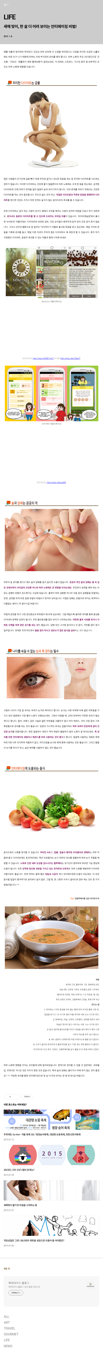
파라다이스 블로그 (19, 1283)
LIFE (9, 17)
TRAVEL (9, 1328)
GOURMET (11, 1334)
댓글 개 (7, 1268)
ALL (6, 1317)
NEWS (8, 1346)
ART (7, 1323)
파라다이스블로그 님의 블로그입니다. (24, 1286)
